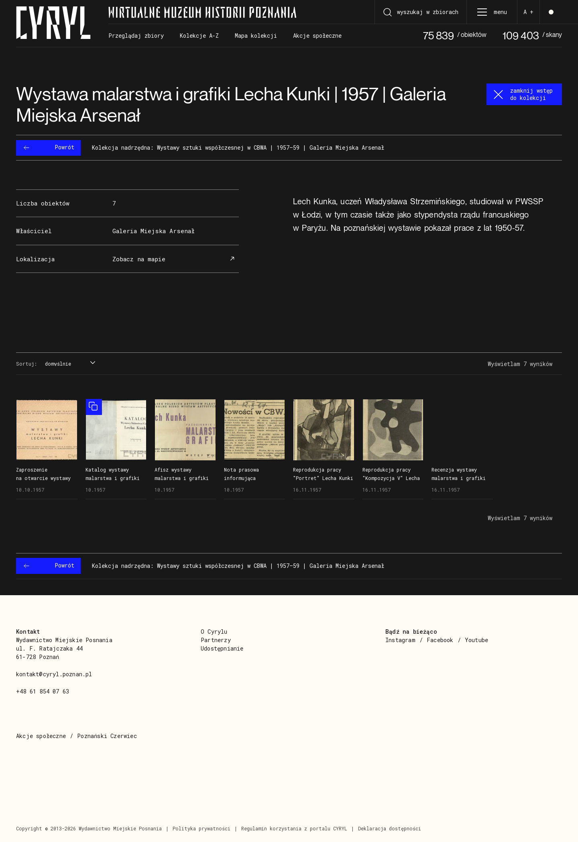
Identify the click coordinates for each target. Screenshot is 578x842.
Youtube (476, 640)
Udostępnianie (222, 648)
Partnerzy (216, 640)
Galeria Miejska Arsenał (153, 231)
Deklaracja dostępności (389, 828)
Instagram (400, 640)
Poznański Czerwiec (107, 736)
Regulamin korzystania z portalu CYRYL (294, 828)
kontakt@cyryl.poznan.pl (54, 674)
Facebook (440, 640)
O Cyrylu (214, 631)
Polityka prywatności (201, 828)
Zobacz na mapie (174, 259)
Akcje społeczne (41, 736)
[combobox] (69, 364)
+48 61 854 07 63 (42, 691)
